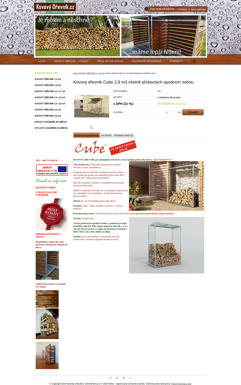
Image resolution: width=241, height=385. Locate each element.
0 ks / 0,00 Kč (162, 9)
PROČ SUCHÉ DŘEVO (110, 61)
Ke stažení (106, 135)
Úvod (75, 73)
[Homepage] (42, 61)
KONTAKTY (176, 61)
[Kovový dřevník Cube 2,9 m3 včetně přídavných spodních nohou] (92, 110)
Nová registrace (198, 9)
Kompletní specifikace (87, 135)
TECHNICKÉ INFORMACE (146, 61)
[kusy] (171, 112)
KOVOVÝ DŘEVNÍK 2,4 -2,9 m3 (91, 73)
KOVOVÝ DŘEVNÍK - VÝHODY (71, 61)
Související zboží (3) (123, 135)
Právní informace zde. (181, 384)
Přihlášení (182, 9)
